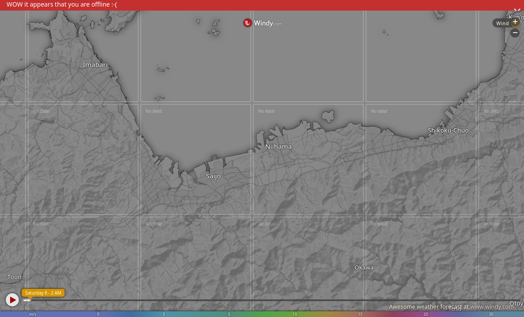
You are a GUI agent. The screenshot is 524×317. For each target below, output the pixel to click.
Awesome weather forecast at (451, 306)
